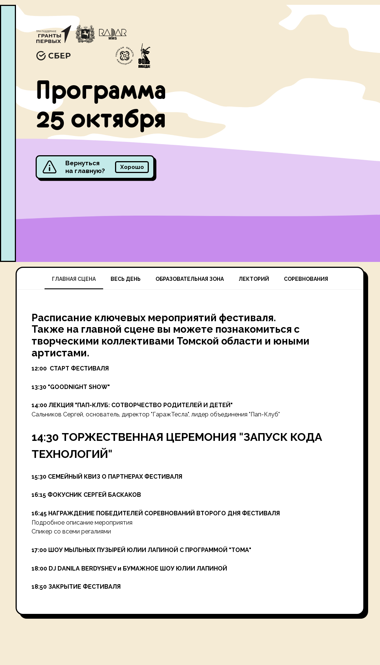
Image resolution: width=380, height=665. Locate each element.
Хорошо (132, 167)
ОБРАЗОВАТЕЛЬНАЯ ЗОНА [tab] (189, 279)
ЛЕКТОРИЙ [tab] (254, 279)
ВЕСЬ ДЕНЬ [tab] (126, 279)
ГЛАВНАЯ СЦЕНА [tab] (74, 279)
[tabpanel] (190, 452)
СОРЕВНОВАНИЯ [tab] (306, 279)
